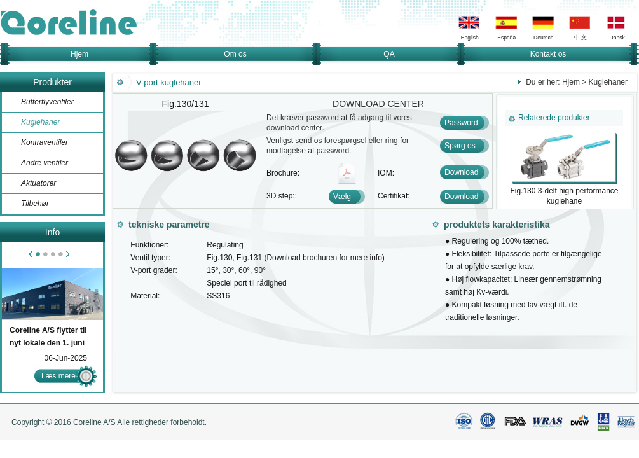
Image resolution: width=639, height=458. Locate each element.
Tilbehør (35, 203)
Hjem (79, 54)
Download (461, 172)
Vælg (342, 196)
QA (388, 54)
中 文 (580, 37)
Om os (235, 54)
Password (461, 122)
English (470, 37)
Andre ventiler (44, 162)
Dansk (617, 37)
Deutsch (543, 37)
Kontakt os (548, 54)
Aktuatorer (38, 183)
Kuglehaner (40, 122)
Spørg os (460, 145)
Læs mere (58, 375)
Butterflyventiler (47, 101)
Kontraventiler (44, 142)
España (506, 37)
